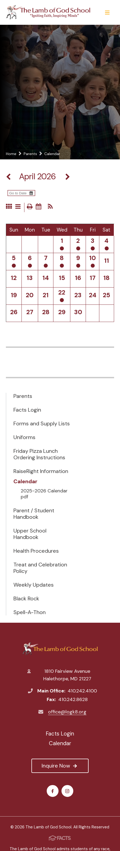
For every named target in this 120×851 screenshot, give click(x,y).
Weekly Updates (33, 585)
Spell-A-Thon (29, 612)
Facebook (52, 791)
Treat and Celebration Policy (40, 567)
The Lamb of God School (60, 649)
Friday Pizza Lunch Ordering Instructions (39, 454)
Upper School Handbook (29, 533)
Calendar (25, 481)
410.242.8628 (73, 699)
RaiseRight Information (40, 471)
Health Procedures (36, 551)
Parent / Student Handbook (33, 513)
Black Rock (26, 598)
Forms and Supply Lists (41, 423)
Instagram (67, 791)
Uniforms (24, 437)
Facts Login (27, 410)
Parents (22, 396)
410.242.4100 (82, 691)
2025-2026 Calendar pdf (44, 494)
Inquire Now (60, 765)
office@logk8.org (67, 712)
